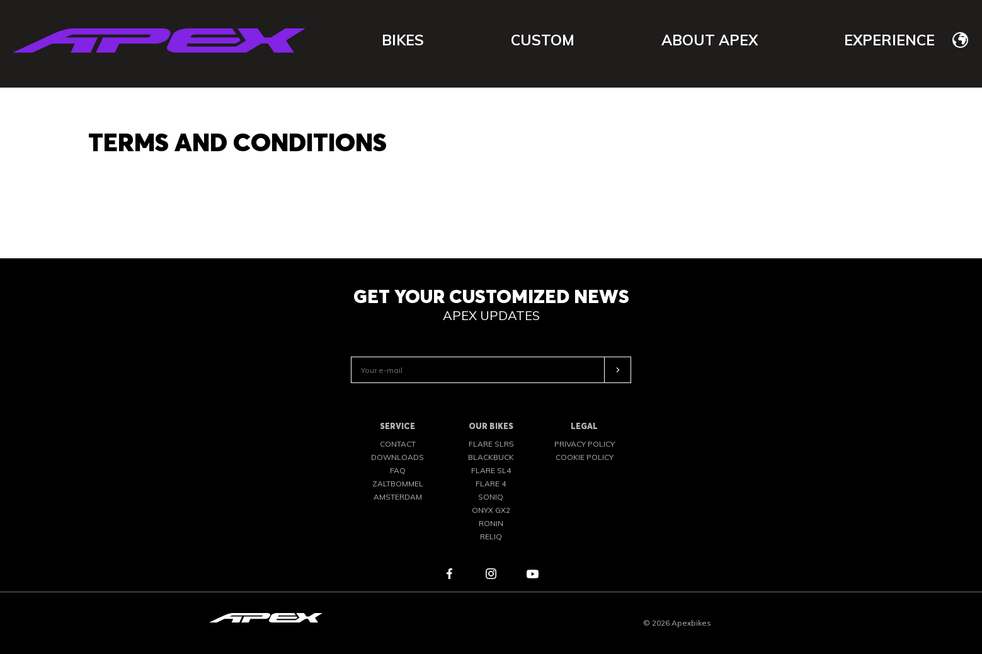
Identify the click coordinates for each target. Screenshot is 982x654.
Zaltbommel (397, 483)
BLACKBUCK (491, 457)
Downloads (397, 457)
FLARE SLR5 (491, 444)
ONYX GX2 (491, 510)
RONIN (491, 523)
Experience (889, 40)
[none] (960, 39)
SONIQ (490, 497)
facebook (449, 573)
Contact (398, 444)
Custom (542, 40)
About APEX (709, 40)
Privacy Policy (584, 444)
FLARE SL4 (491, 470)
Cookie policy (585, 457)
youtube (533, 573)
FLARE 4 (491, 483)
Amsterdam (398, 497)
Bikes (403, 40)
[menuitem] (960, 39)
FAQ (398, 470)
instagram (491, 573)
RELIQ (491, 536)
